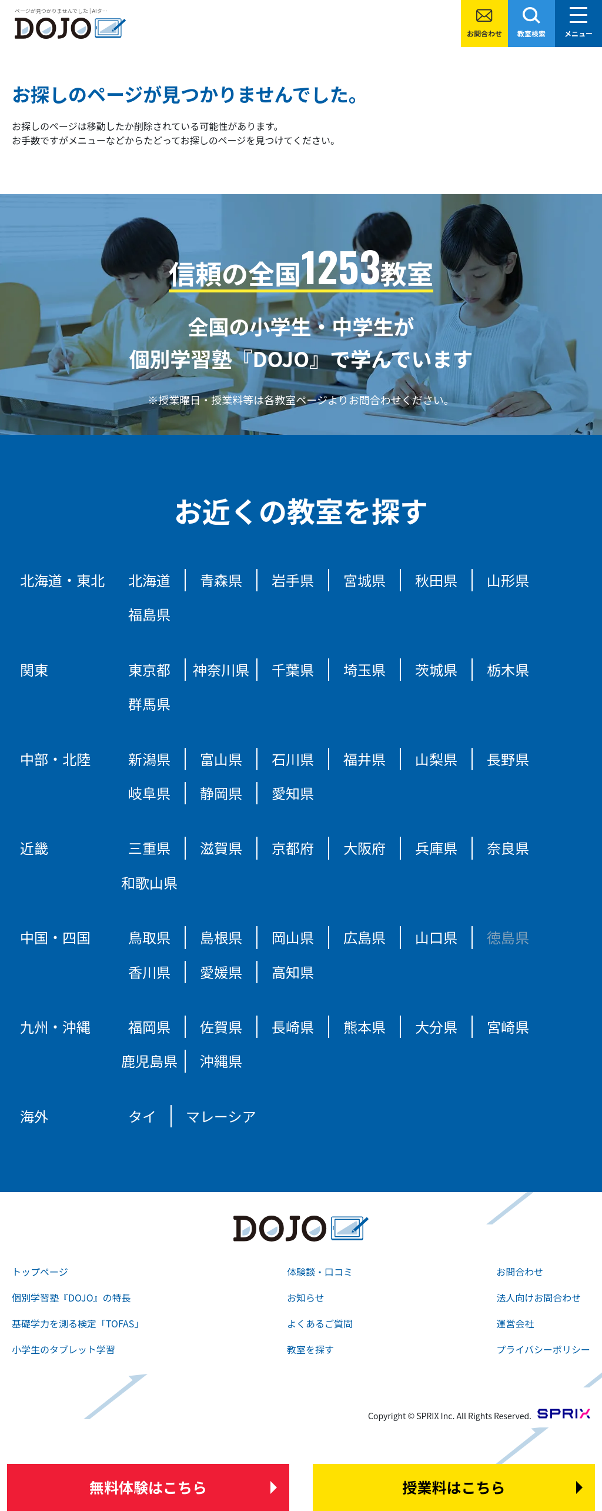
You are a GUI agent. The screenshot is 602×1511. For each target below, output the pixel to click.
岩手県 (293, 580)
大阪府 (364, 847)
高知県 (293, 971)
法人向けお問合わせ (538, 1297)
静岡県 (221, 793)
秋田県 (436, 580)
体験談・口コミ (320, 1271)
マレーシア (221, 1116)
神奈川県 (221, 669)
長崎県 (293, 1026)
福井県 (364, 758)
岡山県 (293, 937)
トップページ (40, 1271)
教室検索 (531, 33)
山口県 (436, 937)
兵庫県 (436, 847)
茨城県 (436, 669)
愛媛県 (221, 971)
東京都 (149, 669)
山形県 (508, 580)
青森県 (221, 580)
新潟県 (149, 758)
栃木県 (508, 669)
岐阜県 (149, 793)
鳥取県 (149, 937)
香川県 (149, 971)
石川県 (293, 758)
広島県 (364, 937)
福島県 (149, 614)
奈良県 (508, 847)
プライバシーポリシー (543, 1349)
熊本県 (364, 1026)
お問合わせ (484, 33)
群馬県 (149, 703)
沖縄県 (221, 1060)
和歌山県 (149, 882)
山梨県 (436, 758)
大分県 (436, 1026)
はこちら (148, 1487)
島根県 (221, 937)
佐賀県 (221, 1026)
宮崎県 (508, 1026)
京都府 (293, 847)
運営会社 (515, 1323)
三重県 (149, 847)
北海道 (149, 580)
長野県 (508, 758)
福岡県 (149, 1026)
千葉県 (293, 669)
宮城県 (364, 580)
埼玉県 (364, 669)
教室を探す (310, 1349)
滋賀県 (221, 847)
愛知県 (293, 793)
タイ (142, 1116)
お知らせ (306, 1297)
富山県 (221, 758)
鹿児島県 (149, 1060)
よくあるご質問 (320, 1323)
